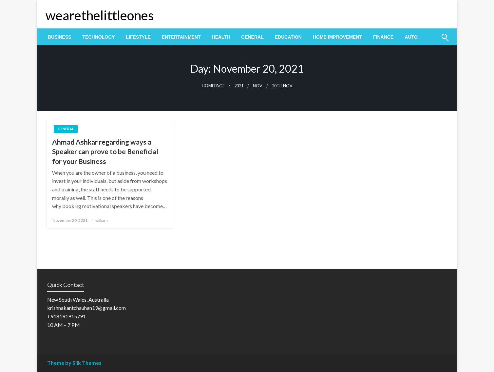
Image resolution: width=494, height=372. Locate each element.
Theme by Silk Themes (74, 363)
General (252, 37)
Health (221, 37)
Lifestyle (138, 37)
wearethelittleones (100, 15)
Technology (99, 37)
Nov (257, 85)
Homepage (213, 85)
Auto (411, 37)
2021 (238, 85)
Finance (383, 37)
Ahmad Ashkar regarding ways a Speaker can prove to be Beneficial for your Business (105, 151)
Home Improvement (337, 37)
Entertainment (181, 37)
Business (59, 37)
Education (288, 37)
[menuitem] (59, 37)
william (101, 220)
